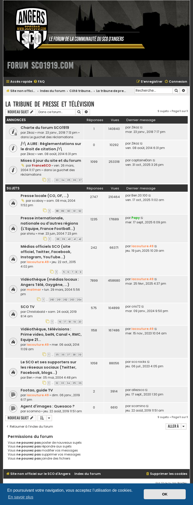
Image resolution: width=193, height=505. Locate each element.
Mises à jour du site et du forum (51, 160)
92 (79, 211)
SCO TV (27, 306)
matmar (34, 289)
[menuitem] (38, 81)
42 (80, 239)
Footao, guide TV (37, 390)
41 (75, 239)
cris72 (135, 306)
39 (63, 239)
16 (60, 321)
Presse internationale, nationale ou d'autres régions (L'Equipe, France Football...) (49, 223)
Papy (135, 218)
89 (62, 211)
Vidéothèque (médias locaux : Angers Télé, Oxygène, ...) (50, 282)
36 (74, 180)
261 (59, 299)
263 (72, 299)
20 (80, 321)
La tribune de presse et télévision (49, 104)
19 (74, 321)
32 (57, 383)
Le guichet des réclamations (51, 137)
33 (57, 180)
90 (68, 211)
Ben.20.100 (139, 195)
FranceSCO (41, 165)
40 (69, 239)
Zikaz (30, 132)
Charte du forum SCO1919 (45, 127)
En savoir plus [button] (20, 497)
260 (52, 299)
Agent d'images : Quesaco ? (48, 406)
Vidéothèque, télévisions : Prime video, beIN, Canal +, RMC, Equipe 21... (51, 334)
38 (57, 239)
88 (57, 211)
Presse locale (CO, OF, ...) (45, 195)
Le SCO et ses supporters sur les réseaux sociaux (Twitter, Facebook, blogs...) (48, 367)
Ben (29, 377)
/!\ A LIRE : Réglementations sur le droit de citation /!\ (51, 146)
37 (80, 180)
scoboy (37, 200)
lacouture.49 (38, 262)
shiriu (31, 233)
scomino (33, 411)
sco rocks (138, 362)
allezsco (137, 390)
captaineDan (141, 160)
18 (70, 321)
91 (74, 211)
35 (68, 180)
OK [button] (165, 494)
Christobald (36, 312)
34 (62, 180)
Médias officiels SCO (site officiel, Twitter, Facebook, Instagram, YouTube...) (46, 252)
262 (65, 299)
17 (65, 321)
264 (79, 299)
